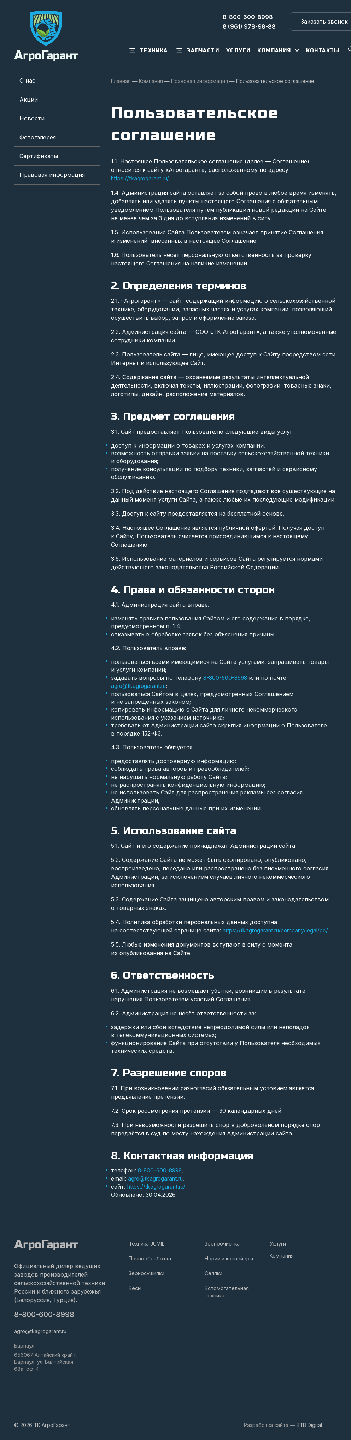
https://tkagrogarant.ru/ (142, 178)
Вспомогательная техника (227, 1290)
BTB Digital (309, 1424)
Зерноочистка (222, 1243)
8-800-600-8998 (226, 677)
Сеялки (213, 1272)
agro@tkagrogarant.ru (141, 685)
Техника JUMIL (147, 1243)
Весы (135, 1287)
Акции (28, 99)
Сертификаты (38, 156)
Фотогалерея (37, 137)
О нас (27, 80)
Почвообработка (150, 1257)
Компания (282, 1255)
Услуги (278, 1243)
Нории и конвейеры (229, 1257)
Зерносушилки (146, 1272)
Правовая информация (52, 174)
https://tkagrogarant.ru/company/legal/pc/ (279, 930)
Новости (32, 118)
